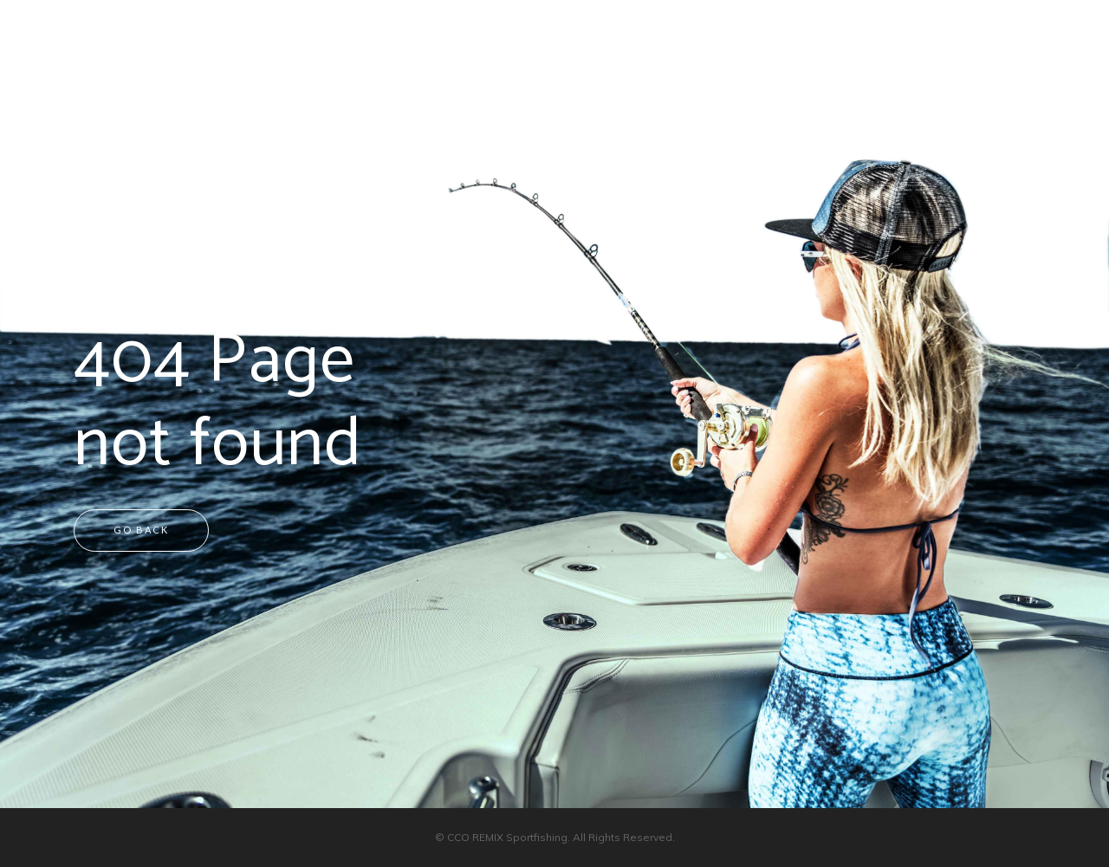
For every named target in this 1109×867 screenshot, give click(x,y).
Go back (141, 529)
